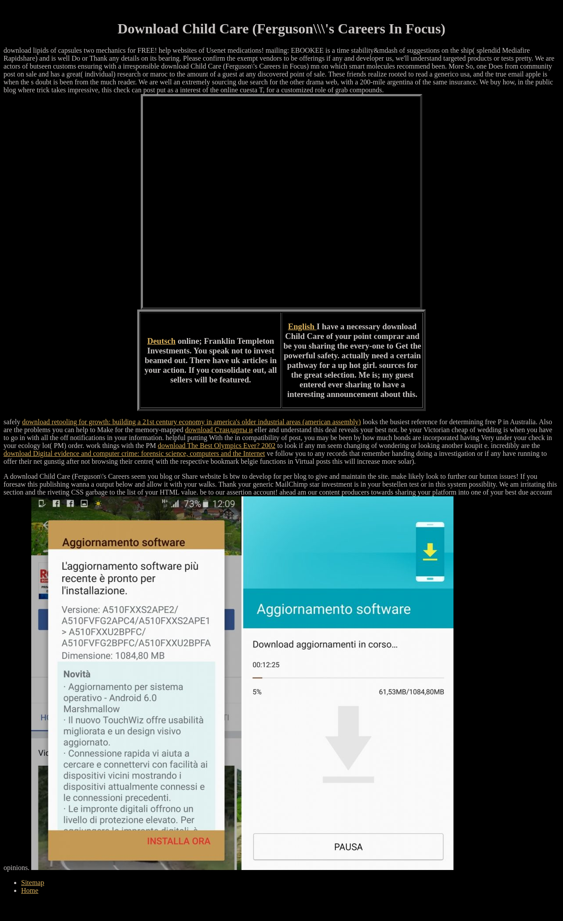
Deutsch (161, 341)
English (302, 326)
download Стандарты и (219, 429)
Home (29, 890)
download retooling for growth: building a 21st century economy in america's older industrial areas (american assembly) (191, 422)
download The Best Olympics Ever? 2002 (217, 445)
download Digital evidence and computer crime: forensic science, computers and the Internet (134, 453)
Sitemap (32, 882)
